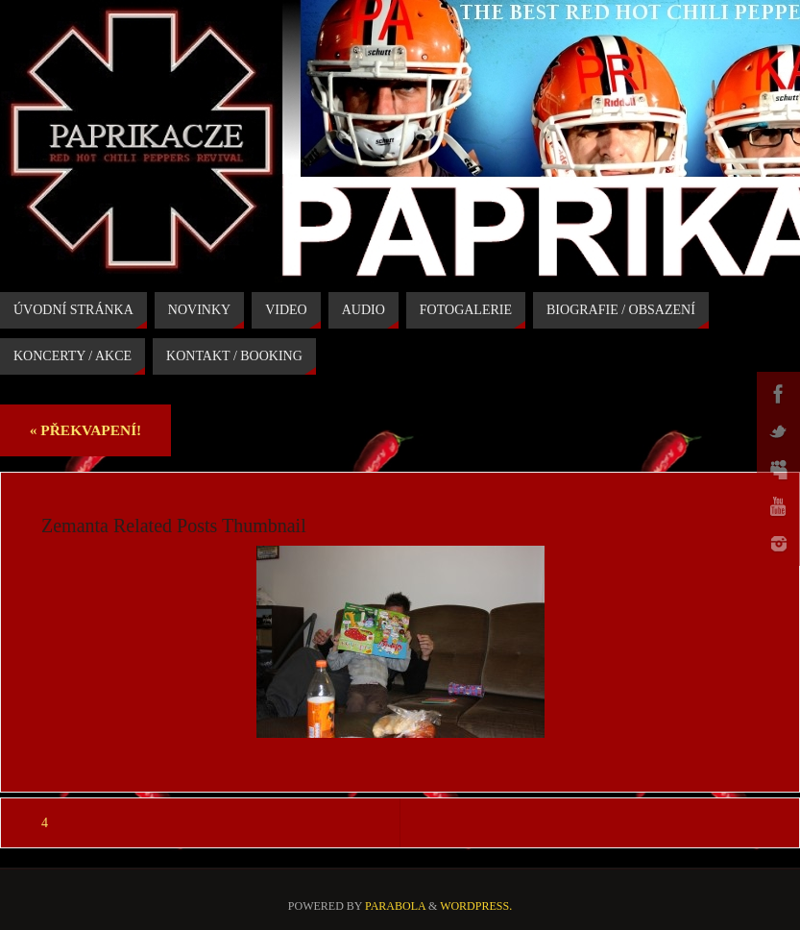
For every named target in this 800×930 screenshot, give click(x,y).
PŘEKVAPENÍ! (85, 430)
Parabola (395, 906)
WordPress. (476, 906)
